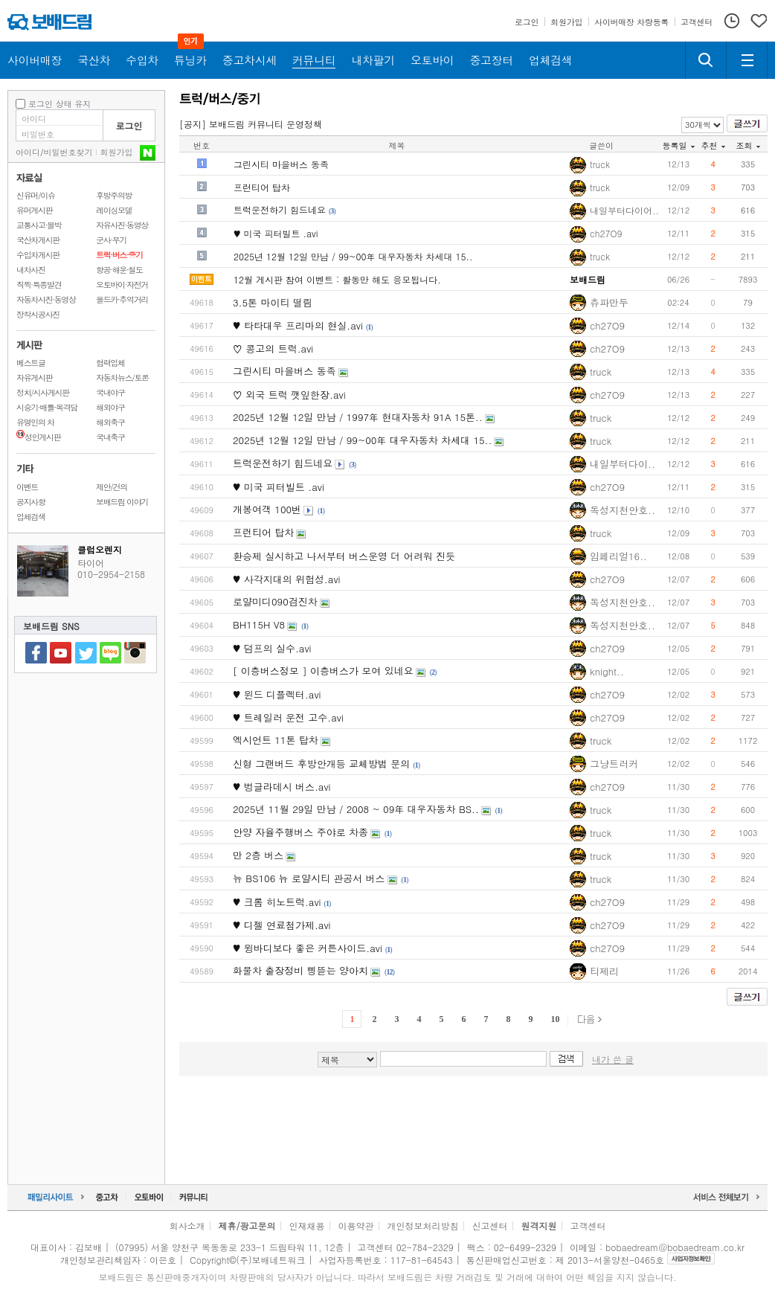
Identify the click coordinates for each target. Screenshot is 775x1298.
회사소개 (187, 1225)
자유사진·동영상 (122, 225)
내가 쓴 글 (613, 1059)
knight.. (607, 671)
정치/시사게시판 (42, 392)
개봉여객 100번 (267, 509)
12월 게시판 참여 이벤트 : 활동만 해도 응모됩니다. (337, 279)
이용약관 (356, 1225)
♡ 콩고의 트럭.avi (273, 348)
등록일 (679, 145)
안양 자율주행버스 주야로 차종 (300, 832)
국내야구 (110, 392)
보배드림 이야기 (122, 501)
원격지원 (539, 1225)
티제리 (604, 971)
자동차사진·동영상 (46, 299)
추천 (713, 145)
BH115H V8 (259, 624)
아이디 (28, 152)
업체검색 (30, 516)
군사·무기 (111, 239)
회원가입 (116, 152)
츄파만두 (609, 302)
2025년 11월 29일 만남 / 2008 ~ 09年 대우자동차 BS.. (356, 809)
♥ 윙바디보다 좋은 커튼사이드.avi (307, 948)
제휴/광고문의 (246, 1225)
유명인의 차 (35, 422)
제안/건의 (111, 486)
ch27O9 (606, 233)
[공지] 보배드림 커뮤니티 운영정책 (250, 124)
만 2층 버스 (258, 855)
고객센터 (588, 1225)
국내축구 (110, 437)
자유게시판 (34, 377)
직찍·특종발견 (38, 284)
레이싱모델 (114, 210)
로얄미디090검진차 (275, 601)
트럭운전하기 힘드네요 (280, 209)
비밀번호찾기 (68, 152)
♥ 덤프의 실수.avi (272, 648)
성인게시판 (38, 437)
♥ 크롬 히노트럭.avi (277, 902)
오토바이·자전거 (122, 284)
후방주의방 (114, 195)
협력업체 (110, 362)
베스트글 (30, 362)
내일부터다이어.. (624, 210)
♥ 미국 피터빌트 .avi (276, 233)
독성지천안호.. (622, 510)
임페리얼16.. (618, 556)
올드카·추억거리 (122, 299)
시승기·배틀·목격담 (46, 407)
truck (600, 164)
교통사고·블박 (38, 225)
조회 (748, 145)
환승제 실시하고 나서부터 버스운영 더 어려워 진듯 (344, 556)
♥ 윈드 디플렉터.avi (277, 694)
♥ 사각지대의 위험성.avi (287, 579)
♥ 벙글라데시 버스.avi (282, 787)
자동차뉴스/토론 (122, 377)
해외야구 (110, 407)
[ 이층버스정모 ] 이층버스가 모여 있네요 (323, 671)
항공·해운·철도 (119, 269)
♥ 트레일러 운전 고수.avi (288, 717)
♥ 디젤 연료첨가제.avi (282, 925)
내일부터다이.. (622, 464)
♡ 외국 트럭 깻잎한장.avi (289, 395)
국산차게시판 (38, 239)
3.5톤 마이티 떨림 (272, 302)
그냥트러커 (614, 763)
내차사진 (30, 269)
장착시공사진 (38, 314)
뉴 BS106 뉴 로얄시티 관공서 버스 (309, 878)
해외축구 (110, 422)
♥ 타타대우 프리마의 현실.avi (298, 325)
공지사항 (30, 501)
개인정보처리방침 (423, 1225)
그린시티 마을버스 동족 (281, 164)
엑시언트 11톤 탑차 (275, 740)
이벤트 (27, 486)
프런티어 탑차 (262, 187)
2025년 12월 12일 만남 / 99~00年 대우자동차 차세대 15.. (353, 256)
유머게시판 (34, 210)
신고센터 (490, 1225)
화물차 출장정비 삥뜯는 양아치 (300, 970)
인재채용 (306, 1225)
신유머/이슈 (35, 195)
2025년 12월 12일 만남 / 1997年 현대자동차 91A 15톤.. (358, 417)
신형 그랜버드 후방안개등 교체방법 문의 (321, 763)
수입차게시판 (38, 254)
